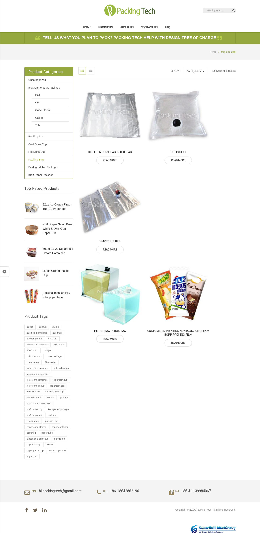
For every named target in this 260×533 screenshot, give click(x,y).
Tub (37, 125)
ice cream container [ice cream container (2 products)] (37, 379)
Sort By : (175, 70)
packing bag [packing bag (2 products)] (33, 421)
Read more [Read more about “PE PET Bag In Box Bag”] (103, 221)
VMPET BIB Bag (211, 138)
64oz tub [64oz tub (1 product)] (52, 338)
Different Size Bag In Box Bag (103, 138)
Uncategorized (37, 79)
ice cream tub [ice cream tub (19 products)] (57, 385)
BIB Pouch (157, 138)
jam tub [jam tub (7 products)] (64, 397)
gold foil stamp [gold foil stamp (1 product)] (61, 368)
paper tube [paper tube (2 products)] (47, 432)
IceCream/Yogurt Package (44, 87)
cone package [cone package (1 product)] (54, 356)
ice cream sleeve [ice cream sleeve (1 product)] (35, 385)
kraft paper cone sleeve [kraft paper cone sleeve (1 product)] (39, 403)
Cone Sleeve (43, 110)
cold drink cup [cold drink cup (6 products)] (34, 356)
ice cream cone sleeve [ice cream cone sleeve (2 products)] (38, 374)
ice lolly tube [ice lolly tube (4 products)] (33, 391)
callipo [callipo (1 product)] (47, 350)
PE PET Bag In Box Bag (103, 213)
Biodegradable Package (42, 167)
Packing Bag (36, 159)
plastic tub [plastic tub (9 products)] (59, 438)
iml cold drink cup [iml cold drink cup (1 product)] (54, 391)
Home (213, 51)
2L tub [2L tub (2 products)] (55, 327)
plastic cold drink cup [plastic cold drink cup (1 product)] (38, 438)
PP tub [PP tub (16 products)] (49, 444)
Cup (37, 102)
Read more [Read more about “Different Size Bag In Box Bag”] (103, 146)
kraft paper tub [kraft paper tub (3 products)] (34, 415)
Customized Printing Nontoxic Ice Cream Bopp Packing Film (157, 215)
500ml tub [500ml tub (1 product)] (59, 344)
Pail (37, 94)
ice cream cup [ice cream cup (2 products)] (60, 379)
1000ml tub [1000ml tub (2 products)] (32, 350)
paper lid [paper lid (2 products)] (31, 432)
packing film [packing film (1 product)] (51, 421)
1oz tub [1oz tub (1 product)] (43, 327)
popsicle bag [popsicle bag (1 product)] (33, 444)
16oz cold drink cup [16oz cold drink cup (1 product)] (37, 332)
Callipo (39, 117)
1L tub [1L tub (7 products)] (30, 327)
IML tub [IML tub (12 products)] (50, 397)
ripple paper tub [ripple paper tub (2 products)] (57, 450)
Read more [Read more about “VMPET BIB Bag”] (211, 146)
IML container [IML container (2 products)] (34, 397)
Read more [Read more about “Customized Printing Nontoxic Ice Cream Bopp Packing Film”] (157, 225)
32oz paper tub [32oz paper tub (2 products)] (34, 338)
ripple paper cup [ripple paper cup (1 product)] (35, 450)
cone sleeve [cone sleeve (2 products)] (33, 362)
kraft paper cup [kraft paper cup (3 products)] (34, 409)
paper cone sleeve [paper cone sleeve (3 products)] (36, 427)
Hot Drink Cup (37, 151)
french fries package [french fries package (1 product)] (37, 368)
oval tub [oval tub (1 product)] (52, 415)
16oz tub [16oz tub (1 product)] (57, 332)
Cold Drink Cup (37, 144)
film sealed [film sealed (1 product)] (50, 362)
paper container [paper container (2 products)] (60, 427)
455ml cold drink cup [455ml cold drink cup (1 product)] (37, 344)
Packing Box (36, 136)
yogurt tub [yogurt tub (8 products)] (32, 456)
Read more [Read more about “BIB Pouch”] (157, 146)
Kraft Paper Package (40, 174)
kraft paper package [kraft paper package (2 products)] (58, 409)
